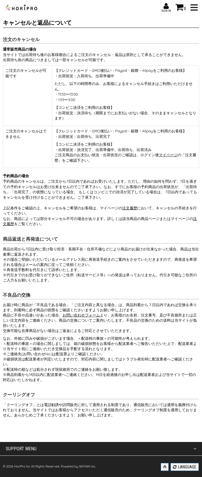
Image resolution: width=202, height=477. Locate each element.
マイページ (168, 154)
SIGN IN (166, 6)
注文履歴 (129, 208)
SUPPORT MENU (101, 448)
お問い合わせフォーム (81, 315)
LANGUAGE (184, 467)
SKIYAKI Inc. (87, 466)
